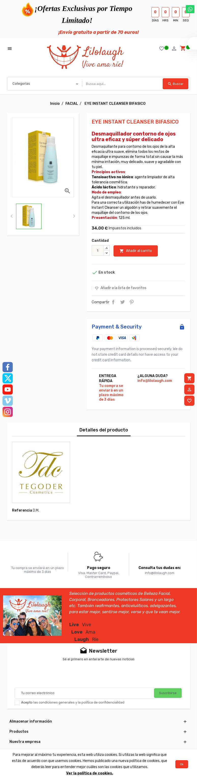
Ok (182, 764)
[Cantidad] (98, 250)
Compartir (113, 302)
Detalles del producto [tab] (103, 430)
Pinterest (132, 302)
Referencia (22, 510)
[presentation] (11, 216)
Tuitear (122, 302)
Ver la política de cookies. (89, 773)
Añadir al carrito (135, 251)
